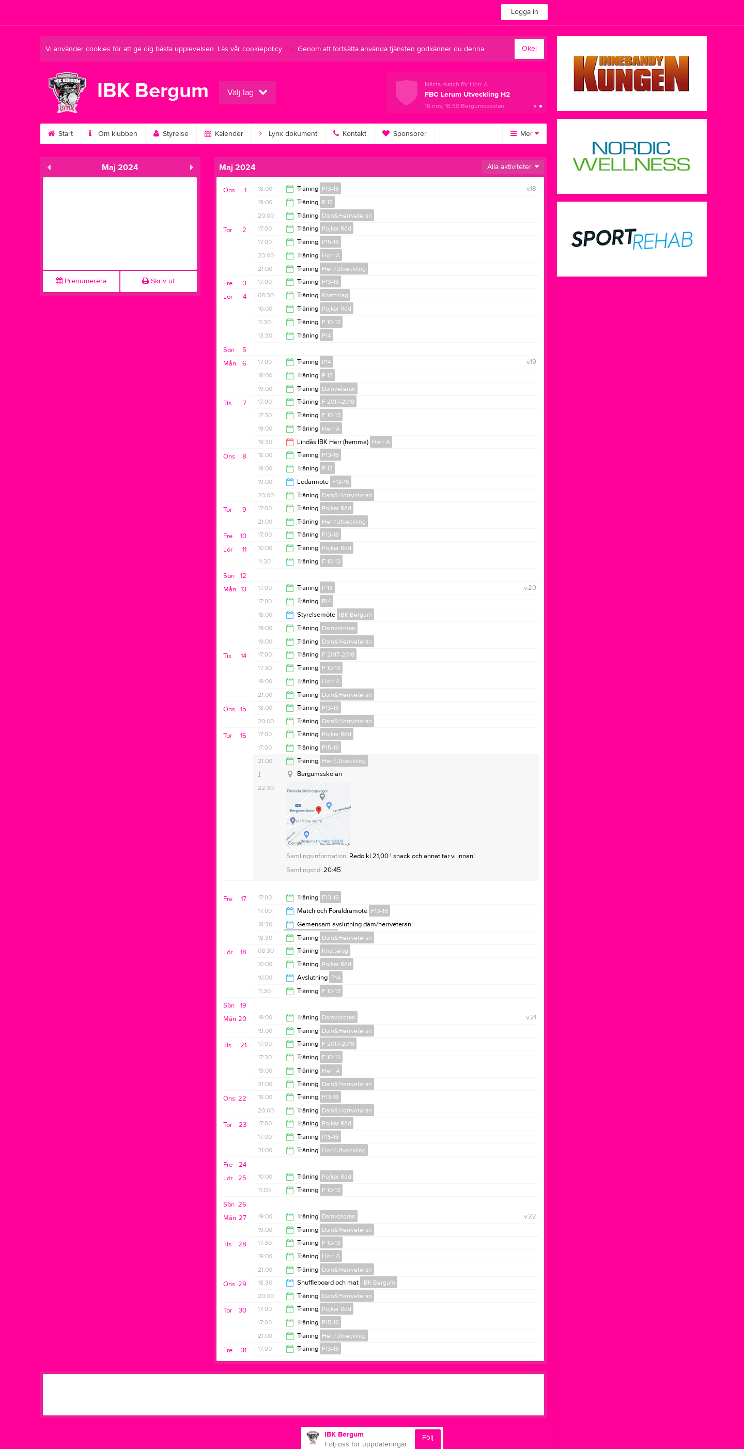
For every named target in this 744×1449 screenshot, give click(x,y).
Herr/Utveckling (344, 269)
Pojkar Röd (336, 228)
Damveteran (338, 389)
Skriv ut (158, 281)
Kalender (224, 134)
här (289, 49)
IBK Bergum (355, 615)
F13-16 (330, 189)
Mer (524, 134)
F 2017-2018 (338, 402)
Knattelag (335, 295)
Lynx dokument (288, 134)
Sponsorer (404, 134)
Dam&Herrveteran (347, 215)
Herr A (331, 255)
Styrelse (171, 134)
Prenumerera (81, 281)
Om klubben (113, 134)
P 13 (327, 202)
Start (60, 134)
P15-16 (330, 242)
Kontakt (349, 134)
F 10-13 (331, 322)
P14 (326, 335)
